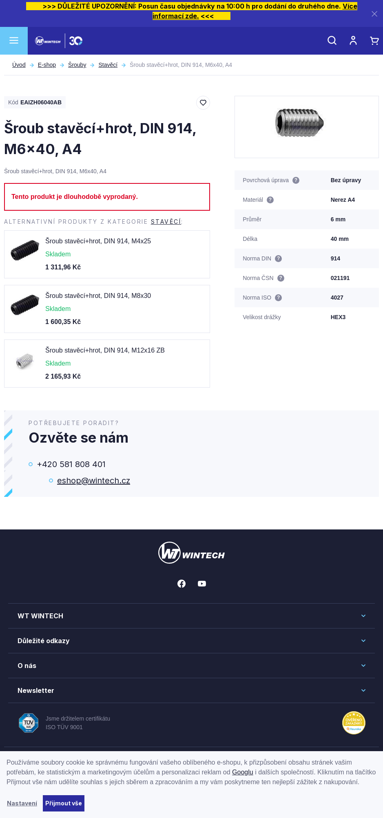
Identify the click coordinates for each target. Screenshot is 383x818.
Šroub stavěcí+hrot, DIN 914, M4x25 (98, 241)
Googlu (242, 772)
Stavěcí (107, 65)
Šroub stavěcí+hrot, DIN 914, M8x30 (98, 295)
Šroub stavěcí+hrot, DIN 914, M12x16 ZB (105, 350)
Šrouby (77, 65)
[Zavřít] (374, 13)
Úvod (19, 65)
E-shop (47, 65)
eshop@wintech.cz (93, 480)
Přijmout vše (63, 803)
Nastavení (22, 803)
